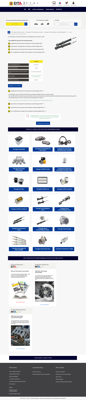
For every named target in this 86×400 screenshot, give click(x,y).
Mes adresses (59, 379)
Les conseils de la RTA (15, 371)
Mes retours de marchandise (63, 374)
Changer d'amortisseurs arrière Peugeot (55, 32)
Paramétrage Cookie (14, 393)
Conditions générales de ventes (17, 381)
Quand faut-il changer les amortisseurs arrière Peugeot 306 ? (27, 46)
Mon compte (60, 367)
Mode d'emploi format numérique (41, 374)
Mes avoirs (58, 376)
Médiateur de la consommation (13, 390)
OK (76, 24)
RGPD (10, 387)
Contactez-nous (36, 371)
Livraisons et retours (14, 379)
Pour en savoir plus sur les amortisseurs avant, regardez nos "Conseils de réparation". (30, 100)
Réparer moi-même (15, 85)
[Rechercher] (64, 24)
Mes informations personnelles (64, 381)
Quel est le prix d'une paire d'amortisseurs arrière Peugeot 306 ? (27, 49)
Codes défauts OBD (14, 374)
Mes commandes (60, 371)
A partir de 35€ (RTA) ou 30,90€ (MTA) (36, 76)
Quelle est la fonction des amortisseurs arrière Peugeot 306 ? (26, 43)
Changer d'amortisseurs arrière (34, 32)
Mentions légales (13, 376)
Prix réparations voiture (18, 32)
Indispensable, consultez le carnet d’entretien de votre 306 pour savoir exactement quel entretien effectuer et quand (44, 117)
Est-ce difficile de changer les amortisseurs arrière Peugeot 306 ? (28, 52)
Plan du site (12, 384)
